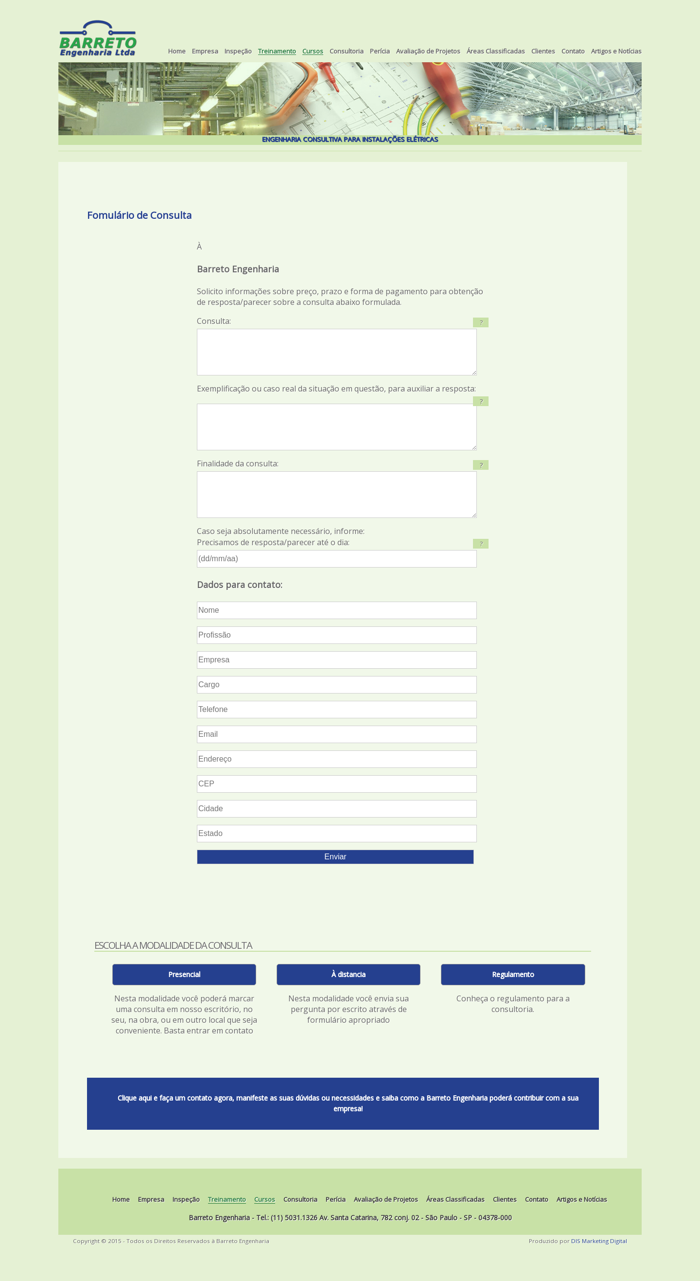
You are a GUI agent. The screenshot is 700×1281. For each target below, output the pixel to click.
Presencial (184, 1003)
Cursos (312, 52)
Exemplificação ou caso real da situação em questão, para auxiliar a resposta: (336, 398)
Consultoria (347, 51)
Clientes (543, 51)
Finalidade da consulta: (238, 483)
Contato (573, 51)
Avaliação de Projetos (428, 51)
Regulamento (513, 1003)
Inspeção (238, 51)
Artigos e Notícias (616, 51)
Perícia (380, 51)
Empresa (205, 51)
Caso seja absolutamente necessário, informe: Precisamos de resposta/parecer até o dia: (343, 576)
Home (177, 51)
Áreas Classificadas (496, 51)
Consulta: (343, 350)
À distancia (349, 1003)
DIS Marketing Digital (599, 1270)
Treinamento (277, 52)
